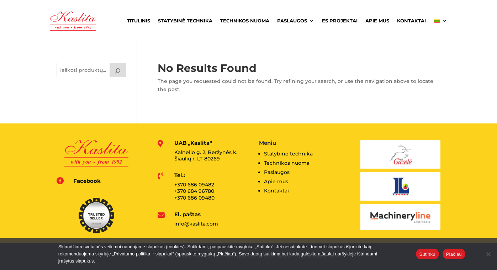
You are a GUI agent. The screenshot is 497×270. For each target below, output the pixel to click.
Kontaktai (411, 20)
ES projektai (340, 20)
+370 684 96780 (194, 191)
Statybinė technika (185, 20)
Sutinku (427, 254)
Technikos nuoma (244, 20)
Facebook (87, 181)
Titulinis (138, 20)
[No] (488, 254)
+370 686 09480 (194, 198)
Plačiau (454, 254)
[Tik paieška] (118, 70)
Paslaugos (292, 20)
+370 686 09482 (194, 184)
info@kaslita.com (196, 224)
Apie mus (377, 20)
